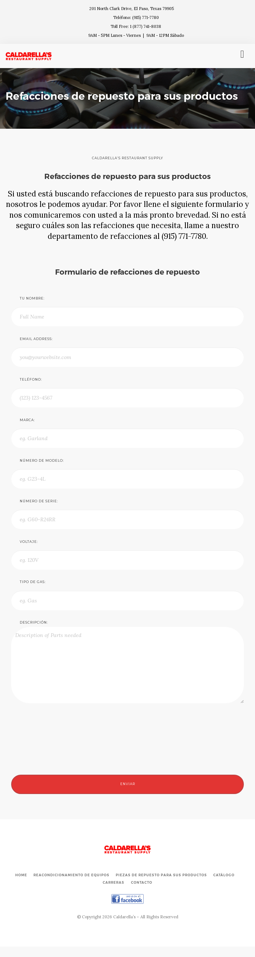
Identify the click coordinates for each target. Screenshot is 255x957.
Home (21, 875)
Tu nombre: (32, 298)
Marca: (27, 420)
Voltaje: (29, 542)
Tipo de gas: (33, 582)
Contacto (141, 882)
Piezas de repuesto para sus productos (161, 875)
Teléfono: (31, 379)
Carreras (113, 882)
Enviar (127, 784)
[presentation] (67, 769)
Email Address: (36, 339)
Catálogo (224, 875)
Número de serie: (39, 501)
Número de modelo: (42, 461)
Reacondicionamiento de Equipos (71, 875)
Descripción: (34, 622)
